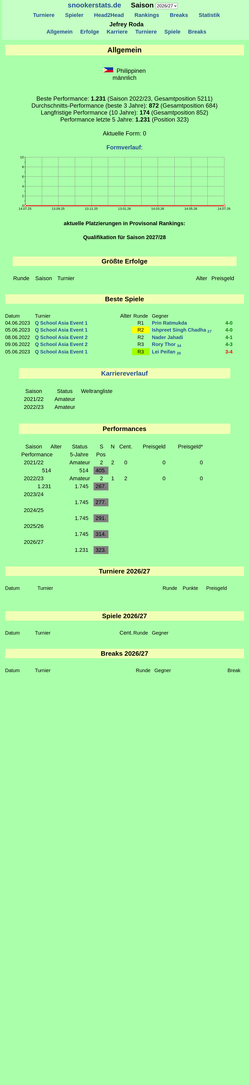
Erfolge (89, 32)
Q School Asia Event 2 (61, 337)
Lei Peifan (166, 351)
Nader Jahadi (167, 337)
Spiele (172, 32)
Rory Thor (166, 344)
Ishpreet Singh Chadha (182, 330)
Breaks (179, 15)
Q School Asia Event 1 (61, 323)
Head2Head (109, 15)
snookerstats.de (94, 5)
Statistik (209, 15)
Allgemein (60, 32)
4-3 (229, 344)
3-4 (229, 351)
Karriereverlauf (124, 373)
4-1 (229, 337)
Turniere (43, 15)
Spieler (74, 15)
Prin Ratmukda (169, 323)
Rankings (147, 15)
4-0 (229, 323)
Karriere (117, 32)
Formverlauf (123, 147)
